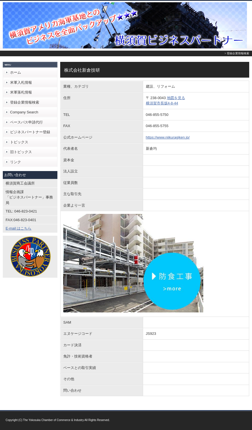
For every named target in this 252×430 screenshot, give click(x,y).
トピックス (19, 142)
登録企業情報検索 (24, 102)
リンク (15, 162)
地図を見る (176, 98)
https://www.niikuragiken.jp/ (168, 137)
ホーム (15, 72)
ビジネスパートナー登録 (30, 132)
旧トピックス (21, 152)
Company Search (24, 112)
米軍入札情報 (21, 82)
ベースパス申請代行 (26, 122)
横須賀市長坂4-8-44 (162, 103)
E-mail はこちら (18, 228)
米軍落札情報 (21, 92)
